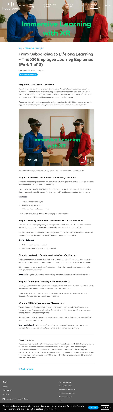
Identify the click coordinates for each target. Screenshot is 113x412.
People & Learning (31, 6)
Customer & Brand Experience (49, 6)
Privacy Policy (7, 390)
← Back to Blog (26, 369)
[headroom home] (10, 6)
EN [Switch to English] (106, 6)
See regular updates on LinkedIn (15, 399)
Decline (105, 407)
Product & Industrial (69, 6)
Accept (93, 407)
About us (6, 394)
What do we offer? (65, 397)
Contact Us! (93, 6)
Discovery (22, 6)
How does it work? (65, 386)
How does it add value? (67, 389)
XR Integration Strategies (34, 48)
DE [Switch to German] (109, 6)
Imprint (5, 387)
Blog (83, 6)
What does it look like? (67, 393)
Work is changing (65, 382)
